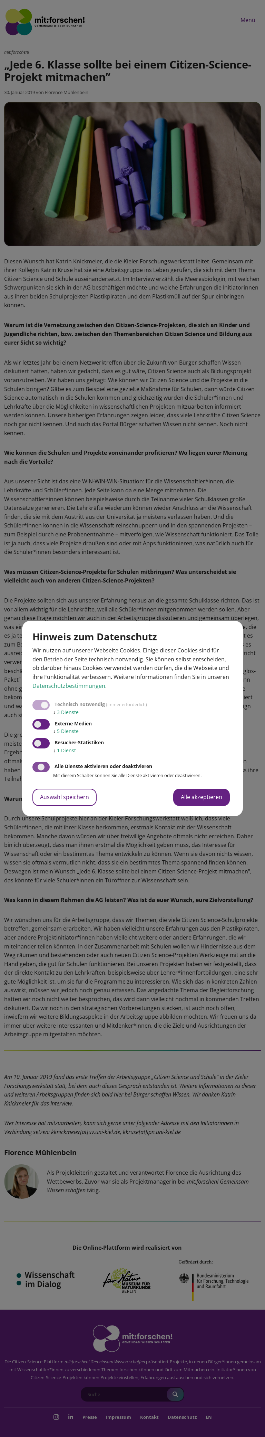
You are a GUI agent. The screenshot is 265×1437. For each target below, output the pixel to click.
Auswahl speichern (64, 797)
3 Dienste (66, 712)
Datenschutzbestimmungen (68, 686)
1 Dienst (64, 750)
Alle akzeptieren (201, 797)
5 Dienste (66, 731)
